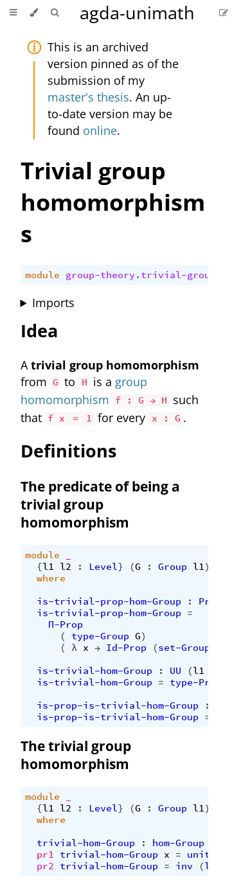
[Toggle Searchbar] (54, 13)
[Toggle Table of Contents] (13, 13)
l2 (65, 566)
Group (172, 566)
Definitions (68, 451)
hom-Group (178, 843)
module (42, 275)
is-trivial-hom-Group (94, 671)
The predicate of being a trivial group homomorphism (100, 504)
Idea (39, 330)
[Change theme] (33, 13)
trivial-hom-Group (86, 843)
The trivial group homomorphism (76, 755)
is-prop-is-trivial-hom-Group (118, 705)
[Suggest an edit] (223, 12)
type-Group (100, 636)
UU (175, 671)
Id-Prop (126, 647)
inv (184, 866)
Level (103, 566)
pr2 (45, 866)
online (100, 130)
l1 (48, 566)
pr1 (45, 854)
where (51, 578)
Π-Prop (65, 624)
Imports (53, 302)
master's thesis (88, 97)
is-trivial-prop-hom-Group (109, 601)
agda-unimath (137, 12)
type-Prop (196, 682)
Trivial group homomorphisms (113, 202)
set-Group (184, 647)
